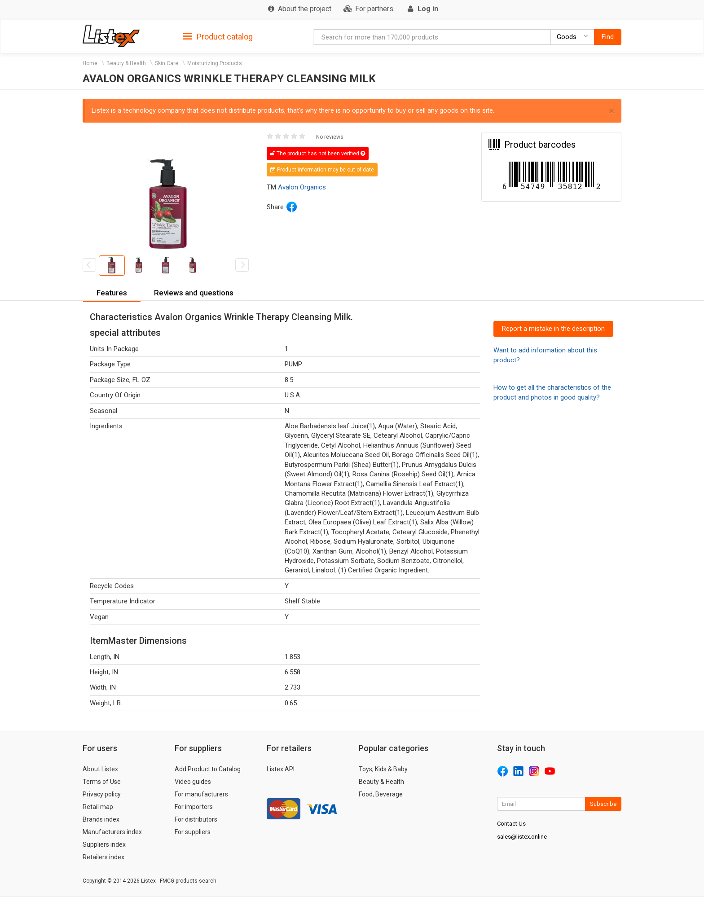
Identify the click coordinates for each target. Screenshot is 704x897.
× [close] (611, 111)
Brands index (101, 819)
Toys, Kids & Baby (383, 769)
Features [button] (112, 292)
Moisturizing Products (214, 63)
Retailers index (103, 857)
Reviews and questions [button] (193, 292)
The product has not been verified (317, 153)
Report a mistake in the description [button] (553, 329)
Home (90, 63)
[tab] (218, 36)
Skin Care (166, 63)
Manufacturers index (112, 831)
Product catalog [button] (218, 37)
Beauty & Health (126, 63)
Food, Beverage (381, 794)
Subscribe (603, 803)
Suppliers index (104, 844)
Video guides (193, 781)
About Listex (100, 769)
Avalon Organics (302, 187)
